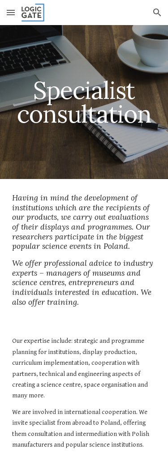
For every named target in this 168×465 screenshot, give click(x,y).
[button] (11, 12)
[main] (84, 102)
